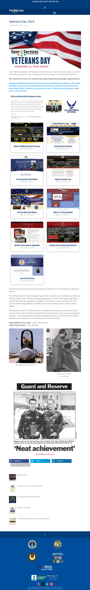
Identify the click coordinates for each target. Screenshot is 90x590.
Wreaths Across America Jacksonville (25, 86)
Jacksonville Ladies (43, 88)
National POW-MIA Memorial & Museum (26, 83)
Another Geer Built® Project (57, 584)
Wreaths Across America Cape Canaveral (60, 86)
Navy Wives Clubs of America (21, 88)
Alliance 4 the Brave (71, 83)
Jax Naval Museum (53, 83)
